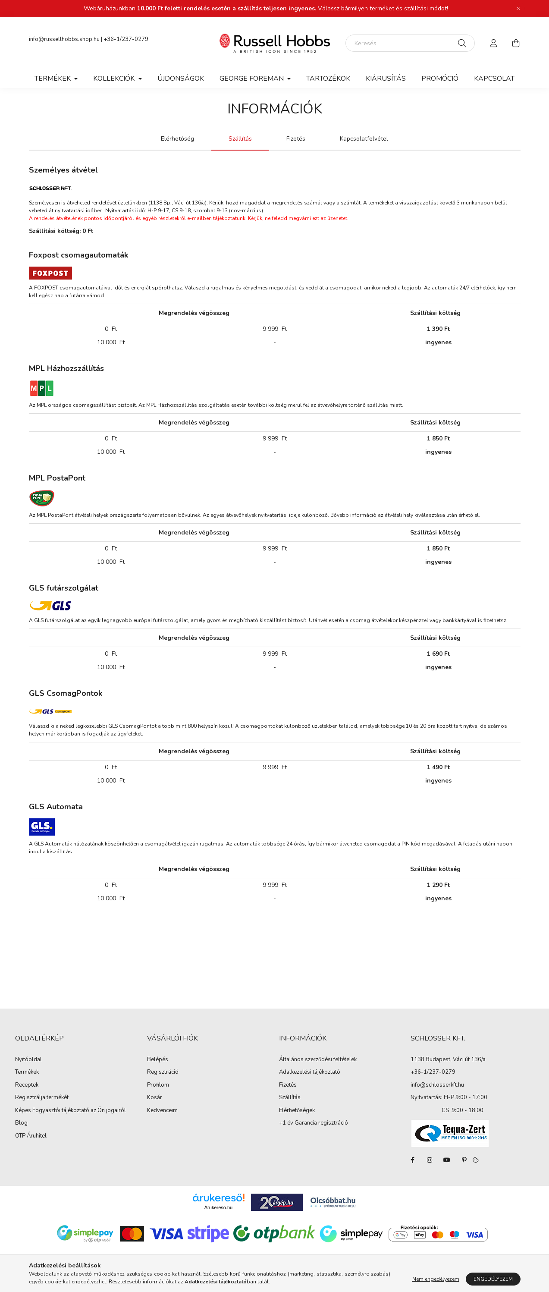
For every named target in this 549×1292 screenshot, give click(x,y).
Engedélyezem (493, 1279)
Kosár (154, 1097)
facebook (412, 1160)
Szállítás (290, 1097)
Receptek (26, 1085)
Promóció (439, 78)
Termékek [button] (53, 78)
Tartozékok (328, 78)
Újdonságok (180, 78)
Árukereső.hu (218, 1207)
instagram (429, 1160)
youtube (446, 1160)
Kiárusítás (386, 78)
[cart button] (516, 43)
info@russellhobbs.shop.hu (64, 39)
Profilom (158, 1085)
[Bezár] (518, 8)
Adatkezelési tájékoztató (309, 1072)
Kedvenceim (162, 1110)
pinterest (464, 1160)
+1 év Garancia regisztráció (313, 1123)
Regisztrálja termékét (42, 1097)
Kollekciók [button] (114, 78)
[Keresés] (410, 43)
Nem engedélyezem (435, 1279)
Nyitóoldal (28, 1059)
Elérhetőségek (297, 1110)
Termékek (27, 1072)
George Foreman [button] (252, 78)
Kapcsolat (494, 78)
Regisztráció (163, 1072)
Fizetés (288, 1085)
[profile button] (493, 43)
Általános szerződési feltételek (318, 1059)
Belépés (157, 1059)
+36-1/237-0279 (126, 39)
